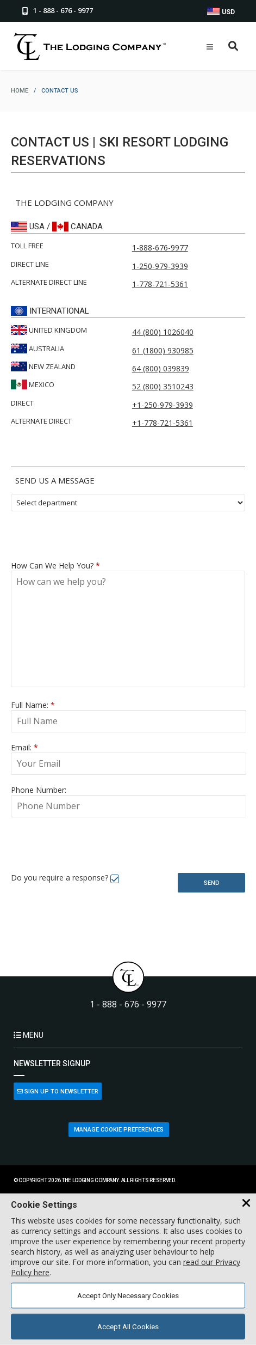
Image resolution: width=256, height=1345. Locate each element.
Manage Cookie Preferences (119, 1129)
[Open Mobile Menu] (210, 47)
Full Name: (33, 705)
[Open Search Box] (233, 46)
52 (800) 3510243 (162, 386)
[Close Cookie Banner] (246, 1203)
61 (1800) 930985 (162, 350)
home (19, 90)
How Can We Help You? (55, 565)
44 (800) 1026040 (162, 332)
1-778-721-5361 (160, 284)
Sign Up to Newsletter (57, 1091)
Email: (24, 747)
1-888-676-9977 (160, 247)
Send (212, 883)
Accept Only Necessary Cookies (128, 1296)
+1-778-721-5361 (162, 423)
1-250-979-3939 (160, 266)
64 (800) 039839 (160, 368)
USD (221, 12)
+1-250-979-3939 (162, 405)
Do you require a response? (59, 877)
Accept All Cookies (128, 1327)
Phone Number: (38, 790)
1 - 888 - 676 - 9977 (128, 1004)
